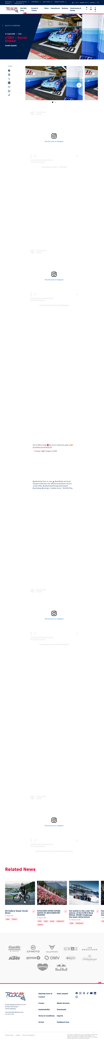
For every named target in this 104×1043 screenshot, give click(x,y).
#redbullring (47, 486)
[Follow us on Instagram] (92, 7)
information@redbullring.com (14, 1012)
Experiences (55, 8)
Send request (62, 994)
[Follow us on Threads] (96, 7)
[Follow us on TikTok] (88, 9)
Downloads (61, 1009)
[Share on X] (9, 79)
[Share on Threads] (9, 74)
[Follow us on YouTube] (92, 9)
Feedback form (63, 1022)
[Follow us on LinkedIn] (96, 9)
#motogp (55, 486)
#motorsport (63, 486)
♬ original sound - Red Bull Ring (60, 488)
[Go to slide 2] (55, 102)
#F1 (72, 445)
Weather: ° (84, 2)
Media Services (63, 1003)
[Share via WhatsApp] (9, 91)
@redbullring (37, 481)
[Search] (98, 2)
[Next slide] (79, 85)
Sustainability (44, 1009)
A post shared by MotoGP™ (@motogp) (54, 167)
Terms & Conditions (46, 1016)
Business (65, 8)
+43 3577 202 (9, 1014)
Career (41, 1003)
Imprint (60, 1016)
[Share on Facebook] (9, 70)
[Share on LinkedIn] (9, 83)
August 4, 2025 (51, 451)
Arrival (41, 1022)
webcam (92, 2)
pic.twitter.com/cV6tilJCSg (42, 447)
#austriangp (37, 488)
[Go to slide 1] (52, 102)
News (46, 8)
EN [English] (73, 2)
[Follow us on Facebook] (88, 7)
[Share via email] (9, 87)
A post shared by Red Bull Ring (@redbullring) (54, 305)
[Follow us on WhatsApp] (96, 11)
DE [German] (76, 2)
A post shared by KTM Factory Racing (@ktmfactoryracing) (54, 851)
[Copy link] (9, 95)
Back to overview (12, 26)
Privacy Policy (9, 1035)
